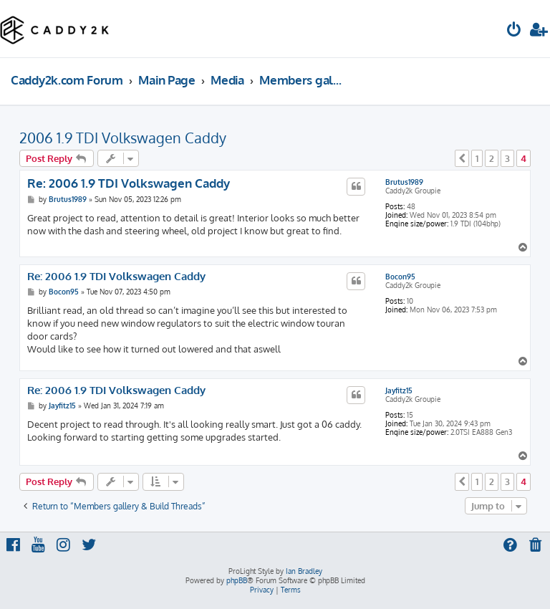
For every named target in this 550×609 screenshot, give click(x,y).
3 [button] (507, 158)
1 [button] (477, 158)
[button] (462, 158)
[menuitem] (514, 31)
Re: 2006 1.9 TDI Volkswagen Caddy (128, 183)
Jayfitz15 (398, 390)
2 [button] (491, 158)
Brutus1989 (404, 182)
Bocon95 (400, 276)
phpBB (236, 580)
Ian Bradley (304, 571)
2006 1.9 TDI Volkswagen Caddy (122, 137)
